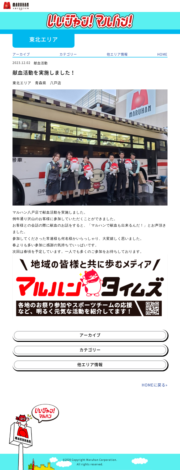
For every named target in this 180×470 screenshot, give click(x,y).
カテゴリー (68, 54)
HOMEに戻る (154, 385)
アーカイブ (21, 54)
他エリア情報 (117, 54)
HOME (162, 54)
